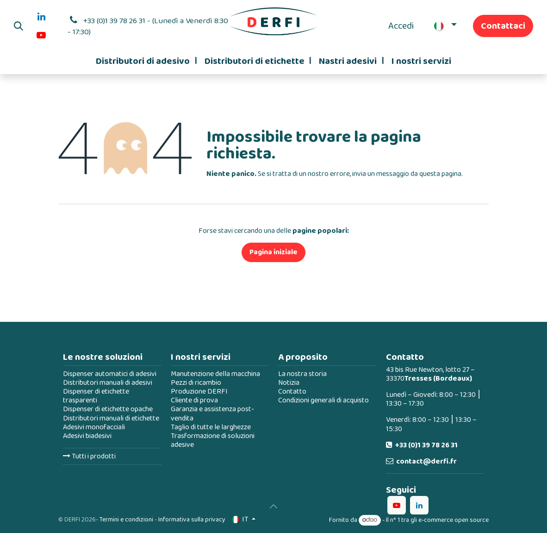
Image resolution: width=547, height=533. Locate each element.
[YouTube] (41, 35)
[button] (18, 26)
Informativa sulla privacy (191, 519)
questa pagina (440, 174)
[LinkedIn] (41, 16)
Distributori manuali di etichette (111, 418)
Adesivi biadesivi (87, 436)
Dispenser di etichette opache (108, 409)
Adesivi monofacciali (94, 427)
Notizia (288, 383)
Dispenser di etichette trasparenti (96, 396)
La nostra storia (302, 374)
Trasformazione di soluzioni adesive (213, 440)
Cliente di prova (194, 400)
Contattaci (503, 26)
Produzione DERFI (199, 391)
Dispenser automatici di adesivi (109, 374)
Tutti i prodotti (89, 456)
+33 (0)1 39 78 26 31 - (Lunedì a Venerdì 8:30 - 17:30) (148, 26)
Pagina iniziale (273, 252)
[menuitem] (146, 61)
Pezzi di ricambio (196, 383)
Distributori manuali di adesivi (107, 383)
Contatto (292, 391)
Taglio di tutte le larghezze (211, 427)
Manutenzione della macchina (215, 374)
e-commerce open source (453, 520)
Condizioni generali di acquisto (323, 400)
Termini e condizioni (126, 519)
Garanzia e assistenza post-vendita (212, 413)
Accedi (401, 26)
